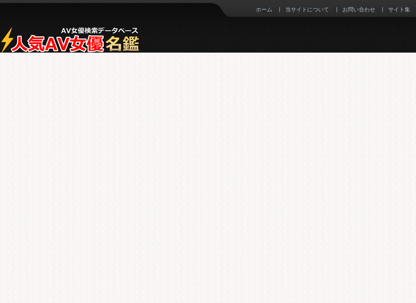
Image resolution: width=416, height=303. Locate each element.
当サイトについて (307, 9)
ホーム (264, 9)
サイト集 (399, 9)
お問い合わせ (358, 9)
